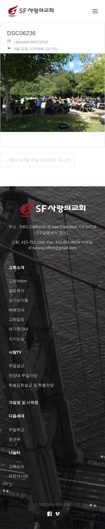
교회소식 (16, 466)
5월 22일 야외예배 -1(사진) (35, 49)
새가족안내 (18, 329)
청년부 (14, 439)
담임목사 (16, 290)
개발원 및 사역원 (23, 402)
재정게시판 (18, 476)
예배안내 (16, 310)
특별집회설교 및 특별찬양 (31, 385)
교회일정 (16, 319)
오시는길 (16, 338)
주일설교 (16, 365)
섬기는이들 (18, 300)
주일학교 (16, 429)
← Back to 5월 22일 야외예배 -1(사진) (37, 160)
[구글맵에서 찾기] (52, 232)
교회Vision (18, 281)
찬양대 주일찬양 (23, 375)
